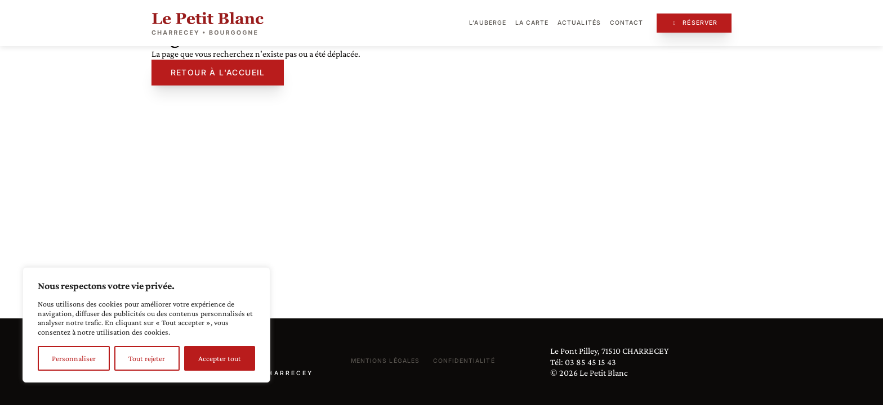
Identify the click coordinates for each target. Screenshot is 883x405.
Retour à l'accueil (218, 72)
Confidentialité (464, 360)
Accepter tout (219, 358)
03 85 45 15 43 (590, 362)
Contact (626, 22)
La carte (531, 22)
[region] (146, 324)
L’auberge (487, 22)
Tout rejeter (146, 358)
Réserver (694, 22)
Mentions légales (385, 360)
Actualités (579, 22)
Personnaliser (74, 358)
